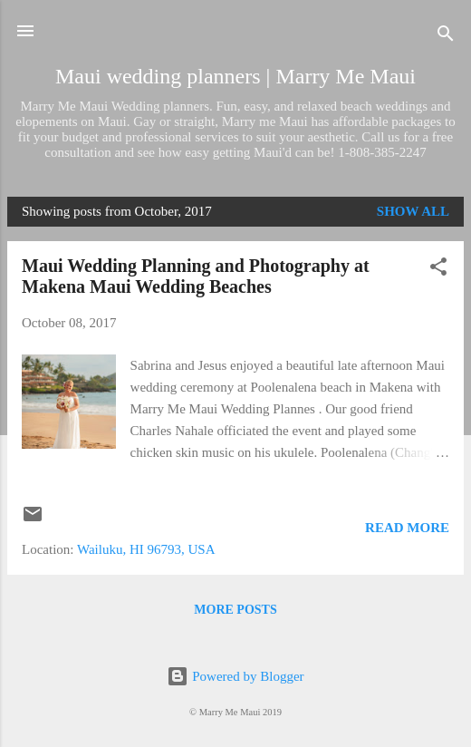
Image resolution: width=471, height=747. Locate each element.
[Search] (446, 36)
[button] (438, 270)
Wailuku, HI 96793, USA (146, 549)
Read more (407, 527)
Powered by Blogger (235, 676)
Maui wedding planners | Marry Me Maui (235, 76)
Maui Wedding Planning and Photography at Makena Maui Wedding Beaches (196, 276)
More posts (235, 609)
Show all (413, 211)
